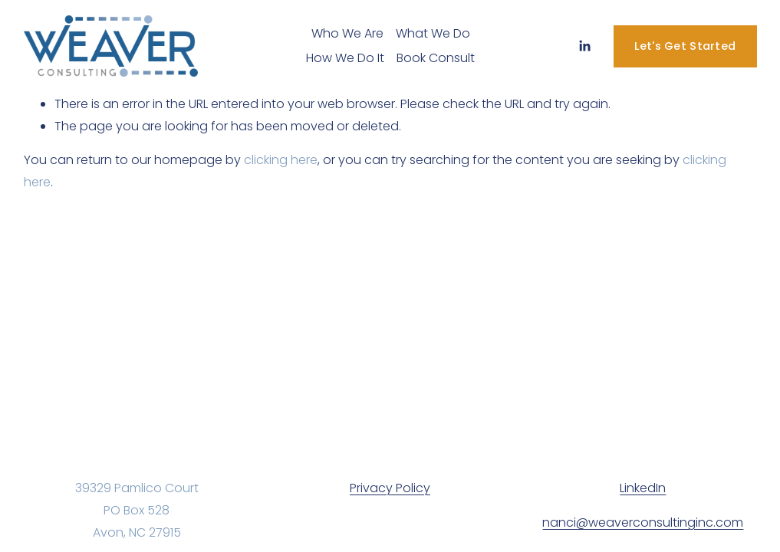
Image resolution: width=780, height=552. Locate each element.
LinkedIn (643, 488)
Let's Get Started (685, 46)
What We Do (433, 33)
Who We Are (347, 33)
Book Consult (436, 58)
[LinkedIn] (584, 46)
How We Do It (345, 58)
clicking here (281, 160)
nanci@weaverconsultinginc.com (642, 522)
